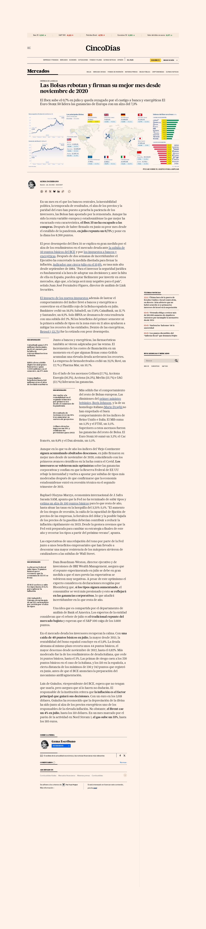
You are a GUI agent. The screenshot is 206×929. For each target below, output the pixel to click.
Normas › (123, 762)
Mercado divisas (99, 72)
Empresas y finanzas (50, 60)
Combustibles (97, 775)
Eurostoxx (155, 366)
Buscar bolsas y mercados (156, 353)
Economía (72, 60)
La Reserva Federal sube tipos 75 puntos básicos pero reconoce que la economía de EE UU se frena (37, 572)
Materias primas (131, 72)
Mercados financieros (66, 775)
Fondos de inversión (115, 72)
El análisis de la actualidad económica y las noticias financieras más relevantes (74, 756)
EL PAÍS (129, 59)
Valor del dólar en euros (156, 35)
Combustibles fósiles (48, 775)
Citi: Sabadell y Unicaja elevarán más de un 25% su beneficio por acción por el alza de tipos (38, 602)
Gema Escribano (49, 181)
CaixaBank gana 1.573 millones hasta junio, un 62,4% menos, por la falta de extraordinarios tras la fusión (37, 350)
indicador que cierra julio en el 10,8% (77, 264)
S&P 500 (62, 35)
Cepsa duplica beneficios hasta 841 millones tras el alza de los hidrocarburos (37, 381)
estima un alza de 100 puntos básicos (64, 503)
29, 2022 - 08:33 (54, 185)
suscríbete (155, 60)
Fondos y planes (96, 60)
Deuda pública (144, 72)
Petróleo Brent (91, 35)
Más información (47, 788)
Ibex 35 (35, 35)
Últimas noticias (110, 60)
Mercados (64, 60)
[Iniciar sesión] (170, 60)
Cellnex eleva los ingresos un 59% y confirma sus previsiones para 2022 (64, 430)
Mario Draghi (113, 407)
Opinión (120, 60)
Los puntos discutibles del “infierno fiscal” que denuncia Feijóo (160, 334)
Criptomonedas (158, 72)
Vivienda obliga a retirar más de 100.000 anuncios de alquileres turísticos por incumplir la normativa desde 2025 (161, 316)
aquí (95, 788)
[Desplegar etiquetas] (125, 775)
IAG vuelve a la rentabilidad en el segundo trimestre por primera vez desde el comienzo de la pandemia (63, 401)
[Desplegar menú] (29, 48)
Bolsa (89, 72)
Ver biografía (61, 746)
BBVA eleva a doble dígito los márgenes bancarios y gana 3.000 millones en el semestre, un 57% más (37, 367)
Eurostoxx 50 (122, 35)
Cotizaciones (83, 60)
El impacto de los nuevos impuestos (64, 298)
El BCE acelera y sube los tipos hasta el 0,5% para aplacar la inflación (37, 588)
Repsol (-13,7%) (50, 331)
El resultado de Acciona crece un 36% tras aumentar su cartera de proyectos (63, 416)
